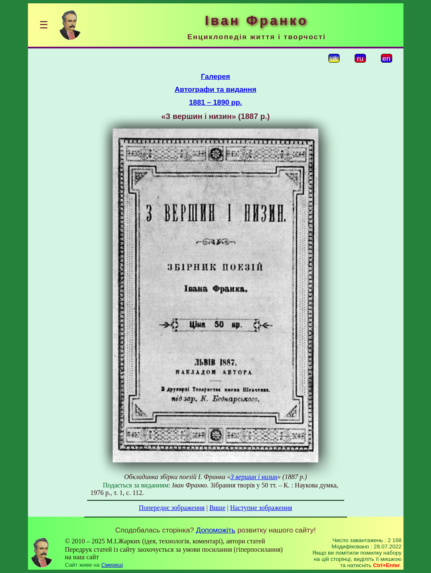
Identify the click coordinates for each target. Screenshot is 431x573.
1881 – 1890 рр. (215, 102)
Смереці (112, 565)
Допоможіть (215, 530)
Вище (217, 507)
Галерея (215, 76)
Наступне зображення (261, 507)
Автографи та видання (216, 89)
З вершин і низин (253, 476)
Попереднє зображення (172, 507)
